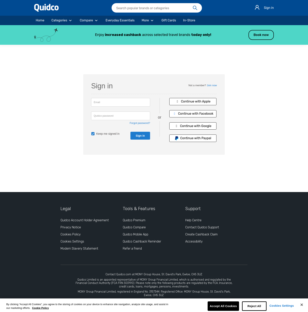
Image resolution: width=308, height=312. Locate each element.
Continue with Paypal (193, 138)
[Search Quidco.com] (154, 8)
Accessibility (194, 241)
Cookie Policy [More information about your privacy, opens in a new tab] (40, 308)
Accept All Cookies (223, 306)
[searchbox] (157, 8)
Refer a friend (132, 248)
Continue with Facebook (192, 113)
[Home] (40, 20)
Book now (261, 35)
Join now (212, 85)
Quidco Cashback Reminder (142, 241)
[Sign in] (257, 8)
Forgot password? (140, 123)
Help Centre (193, 220)
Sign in (269, 8)
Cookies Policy (70, 234)
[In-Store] (189, 20)
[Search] (195, 8)
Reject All (254, 306)
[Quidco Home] (46, 10)
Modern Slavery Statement (79, 248)
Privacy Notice (70, 227)
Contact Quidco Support (202, 227)
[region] (154, 305)
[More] (148, 20)
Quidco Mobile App (135, 234)
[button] (154, 35)
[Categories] (62, 20)
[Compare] (89, 20)
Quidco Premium (134, 220)
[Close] (301, 304)
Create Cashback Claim (201, 234)
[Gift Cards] (168, 20)
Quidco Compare (134, 227)
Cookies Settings (282, 305)
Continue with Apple (192, 101)
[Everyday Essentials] (120, 20)
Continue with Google (192, 126)
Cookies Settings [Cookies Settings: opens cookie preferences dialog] (72, 241)
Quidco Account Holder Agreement (84, 220)
